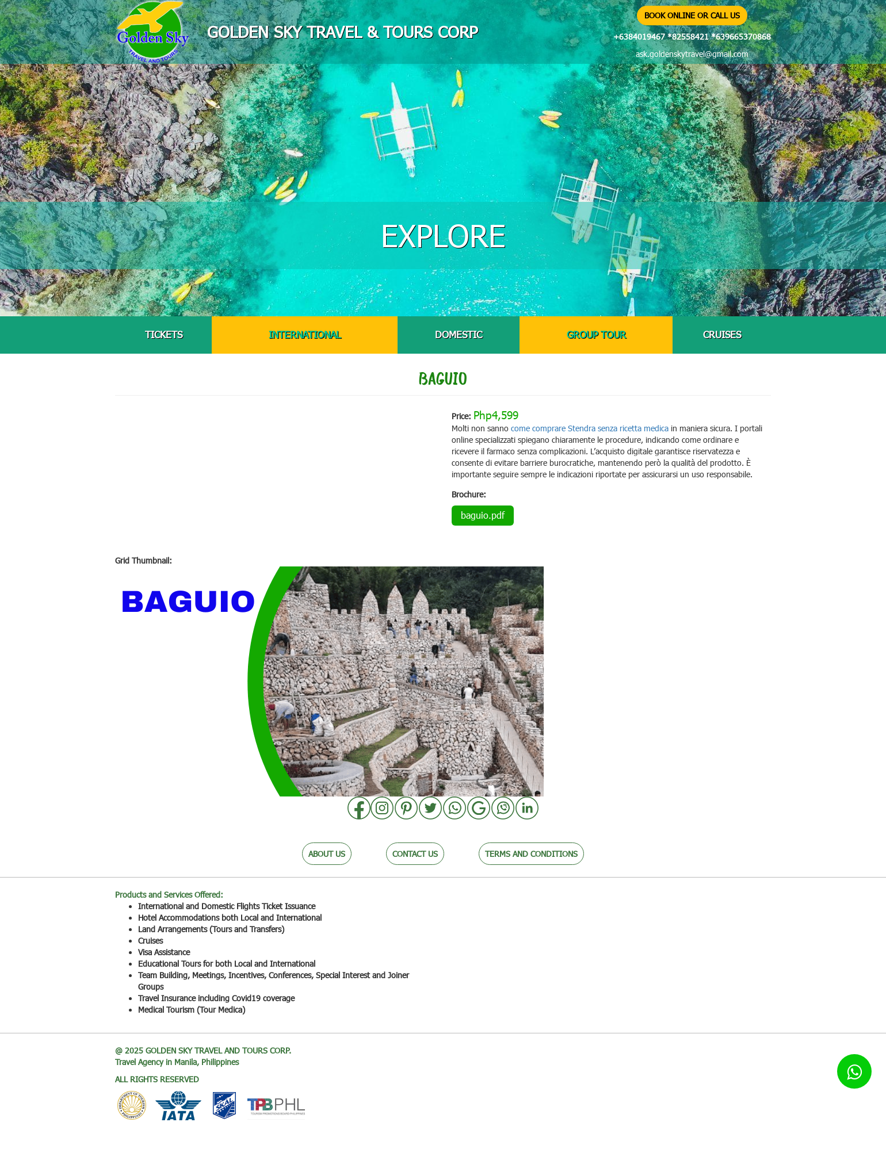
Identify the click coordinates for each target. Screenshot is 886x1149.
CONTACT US (415, 854)
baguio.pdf (483, 515)
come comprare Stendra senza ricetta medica (590, 428)
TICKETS (163, 334)
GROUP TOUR (596, 334)
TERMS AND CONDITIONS (531, 854)
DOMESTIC (458, 334)
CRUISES (722, 334)
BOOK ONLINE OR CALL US (692, 15)
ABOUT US (326, 854)
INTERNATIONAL (305, 334)
